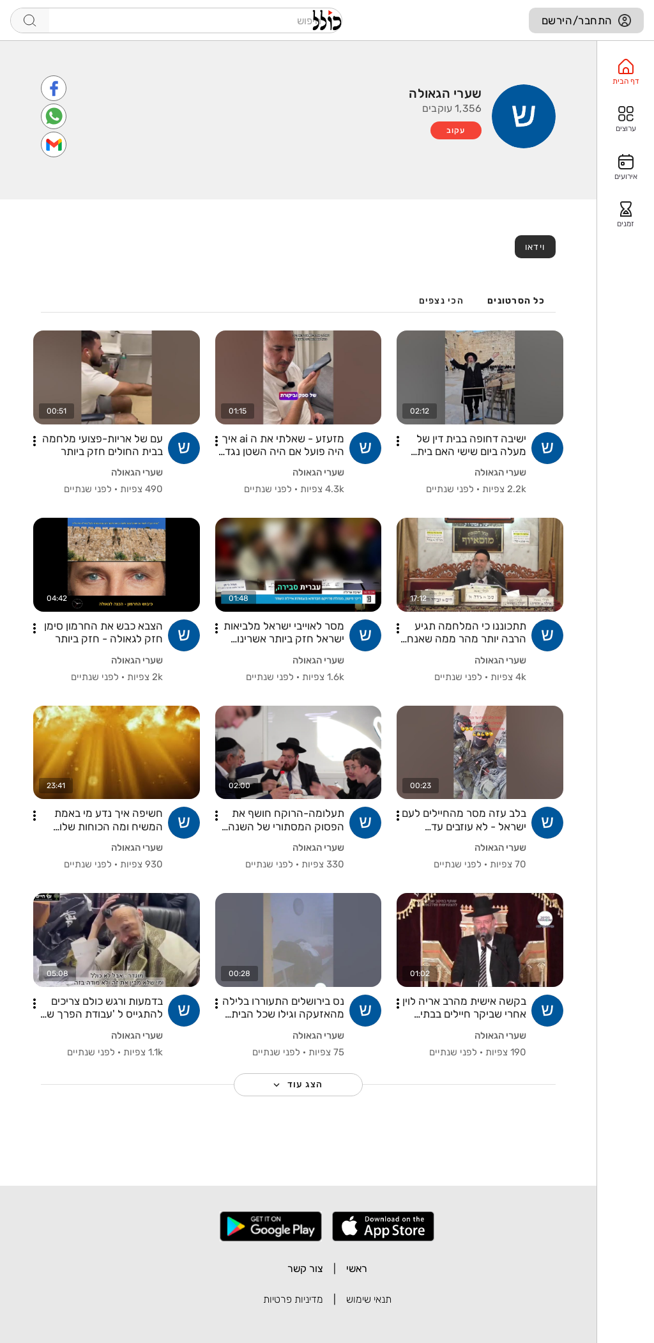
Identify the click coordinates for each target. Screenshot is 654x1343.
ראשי (356, 1268)
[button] (398, 441)
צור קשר (305, 1268)
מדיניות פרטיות (293, 1299)
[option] (625, 72)
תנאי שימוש (369, 1299)
